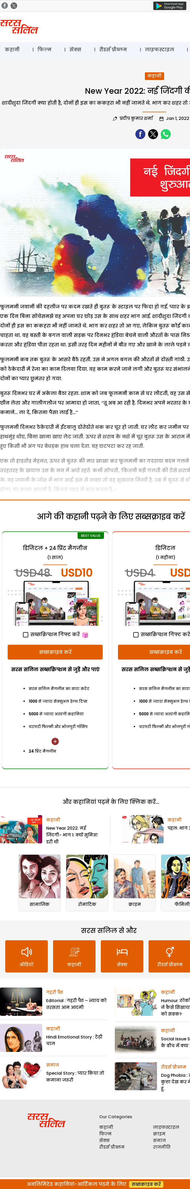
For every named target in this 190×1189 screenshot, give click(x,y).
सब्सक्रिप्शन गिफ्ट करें (51, 634)
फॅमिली (182, 904)
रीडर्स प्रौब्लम (113, 49)
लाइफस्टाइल (159, 49)
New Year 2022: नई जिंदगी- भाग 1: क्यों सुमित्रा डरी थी (72, 835)
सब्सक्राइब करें (55, 652)
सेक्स (75, 49)
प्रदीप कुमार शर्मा (136, 118)
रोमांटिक (87, 904)
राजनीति (161, 1147)
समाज (52, 1065)
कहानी (12, 49)
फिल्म (44, 49)
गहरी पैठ (54, 992)
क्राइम (135, 904)
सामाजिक (40, 904)
